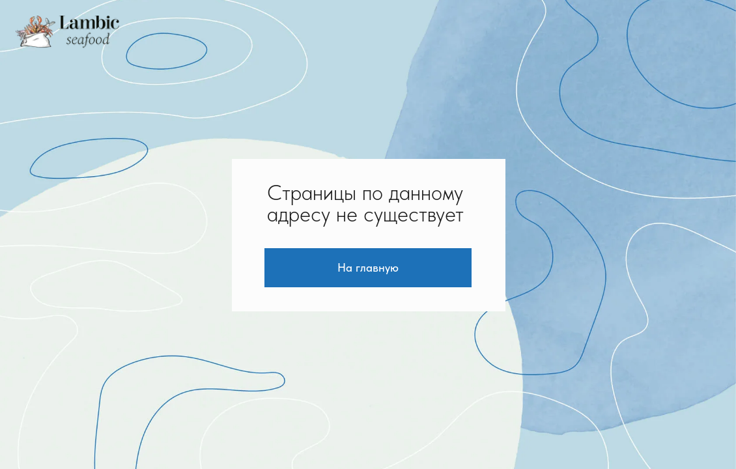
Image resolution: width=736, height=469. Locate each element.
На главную (368, 267)
